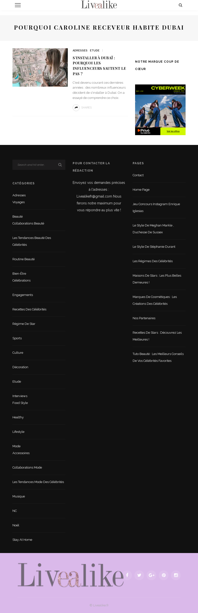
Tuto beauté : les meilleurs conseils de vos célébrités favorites (158, 357)
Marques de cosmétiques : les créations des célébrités (155, 300)
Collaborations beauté (28, 223)
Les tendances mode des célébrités (38, 482)
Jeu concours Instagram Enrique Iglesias (156, 207)
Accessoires (21, 453)
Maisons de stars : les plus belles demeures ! (157, 279)
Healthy (18, 417)
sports (17, 338)
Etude (94, 50)
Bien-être (19, 273)
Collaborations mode (27, 467)
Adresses (80, 50)
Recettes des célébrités (29, 309)
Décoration (20, 367)
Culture (17, 352)
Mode (16, 446)
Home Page (141, 189)
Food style (20, 403)
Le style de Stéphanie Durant (154, 246)
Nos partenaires (144, 318)
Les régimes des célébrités (153, 261)
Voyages (18, 202)
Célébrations (21, 280)
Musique (18, 496)
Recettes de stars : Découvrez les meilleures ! (157, 336)
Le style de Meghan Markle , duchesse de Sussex (153, 229)
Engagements (22, 295)
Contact (138, 175)
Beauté (17, 216)
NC (14, 511)
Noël (15, 525)
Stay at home (22, 540)
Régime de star (23, 324)
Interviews (19, 396)
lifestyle (18, 432)
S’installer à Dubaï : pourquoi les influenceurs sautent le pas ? (99, 65)
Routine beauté (23, 259)
